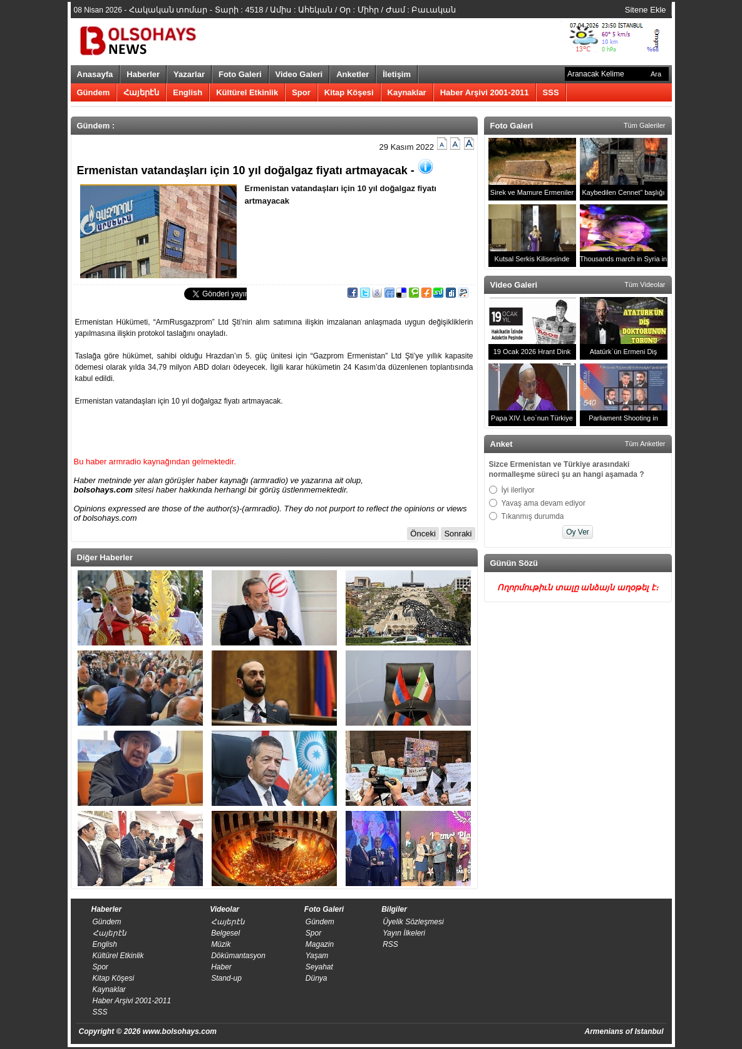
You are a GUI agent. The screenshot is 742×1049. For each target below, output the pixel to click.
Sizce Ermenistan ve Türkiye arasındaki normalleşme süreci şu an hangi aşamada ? (566, 469)
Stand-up (226, 978)
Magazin (320, 944)
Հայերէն (141, 92)
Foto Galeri (240, 74)
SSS (551, 92)
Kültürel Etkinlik (247, 92)
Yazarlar (189, 74)
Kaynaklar (407, 92)
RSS (390, 944)
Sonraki (457, 533)
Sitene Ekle (645, 9)
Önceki (422, 533)
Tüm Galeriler (645, 125)
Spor (301, 92)
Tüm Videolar (644, 284)
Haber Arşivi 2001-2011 (484, 92)
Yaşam (317, 955)
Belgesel (225, 933)
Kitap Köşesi (349, 92)
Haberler (143, 74)
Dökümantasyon (238, 955)
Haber (221, 967)
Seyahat (319, 967)
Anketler (352, 74)
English (187, 92)
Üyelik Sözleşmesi (413, 921)
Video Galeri (299, 74)
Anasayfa (95, 74)
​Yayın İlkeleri (404, 933)
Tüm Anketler (645, 443)
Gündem (93, 92)
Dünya (316, 978)
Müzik (220, 944)
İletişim (397, 74)
